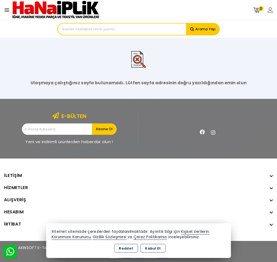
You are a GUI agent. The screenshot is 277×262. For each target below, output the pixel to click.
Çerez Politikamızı (150, 237)
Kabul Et (153, 248)
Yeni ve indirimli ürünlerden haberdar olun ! (69, 142)
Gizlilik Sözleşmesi (110, 237)
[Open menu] (8, 10)
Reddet (126, 248)
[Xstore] (55, 10)
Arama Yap (205, 29)
